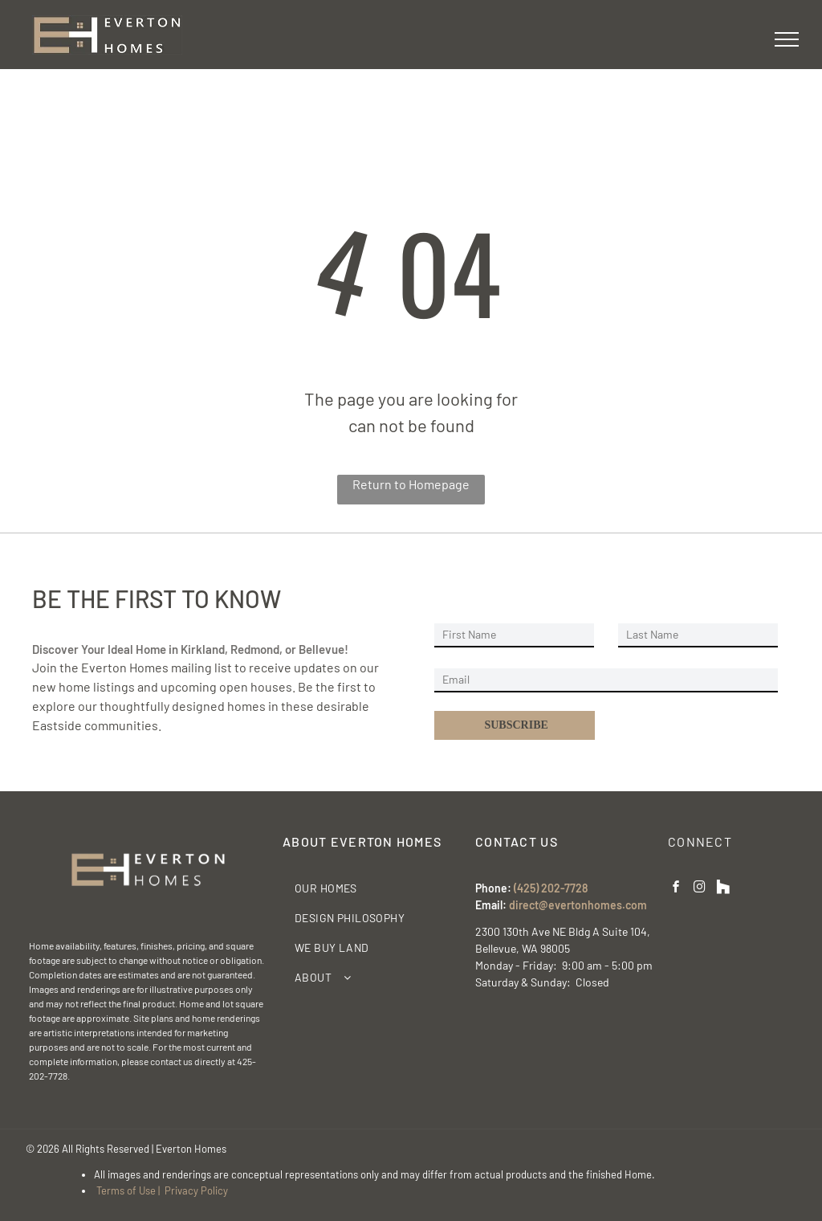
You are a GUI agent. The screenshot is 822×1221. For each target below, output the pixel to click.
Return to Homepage (411, 484)
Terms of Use (126, 1190)
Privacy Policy (196, 1190)
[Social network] (723, 889)
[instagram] (700, 889)
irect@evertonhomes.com (581, 905)
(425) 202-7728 (551, 888)
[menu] (787, 39)
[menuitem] (373, 888)
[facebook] (677, 889)
